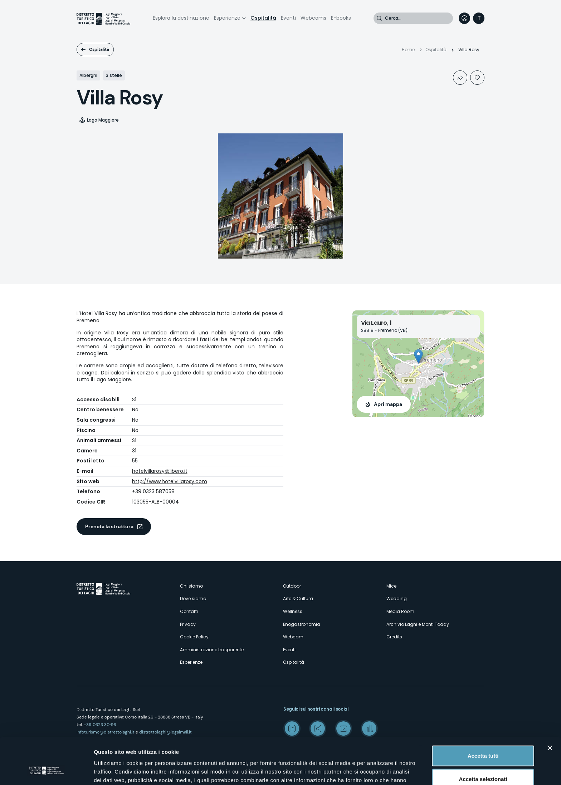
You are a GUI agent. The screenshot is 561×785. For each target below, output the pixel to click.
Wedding (396, 598)
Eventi (288, 17)
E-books (341, 17)
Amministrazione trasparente (212, 650)
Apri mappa (388, 404)
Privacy (188, 624)
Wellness (292, 611)
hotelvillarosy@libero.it (159, 471)
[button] (418, 356)
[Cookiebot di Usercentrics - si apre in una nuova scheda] (46, 771)
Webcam (293, 637)
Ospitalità (263, 17)
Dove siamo (193, 598)
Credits (394, 637)
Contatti (189, 611)
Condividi (460, 77)
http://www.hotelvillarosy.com (169, 481)
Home (408, 49)
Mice (391, 586)
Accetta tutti (483, 715)
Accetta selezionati (483, 738)
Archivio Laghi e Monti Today (417, 624)
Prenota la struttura (109, 526)
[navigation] (478, 18)
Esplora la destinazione (181, 17)
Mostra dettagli (376, 771)
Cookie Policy (194, 637)
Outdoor (292, 586)
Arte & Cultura (298, 598)
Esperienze (227, 17)
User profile (464, 18)
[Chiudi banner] (549, 707)
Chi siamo (191, 586)
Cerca (379, 18)
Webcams (313, 17)
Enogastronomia (301, 624)
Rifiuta (483, 762)
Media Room (400, 611)
